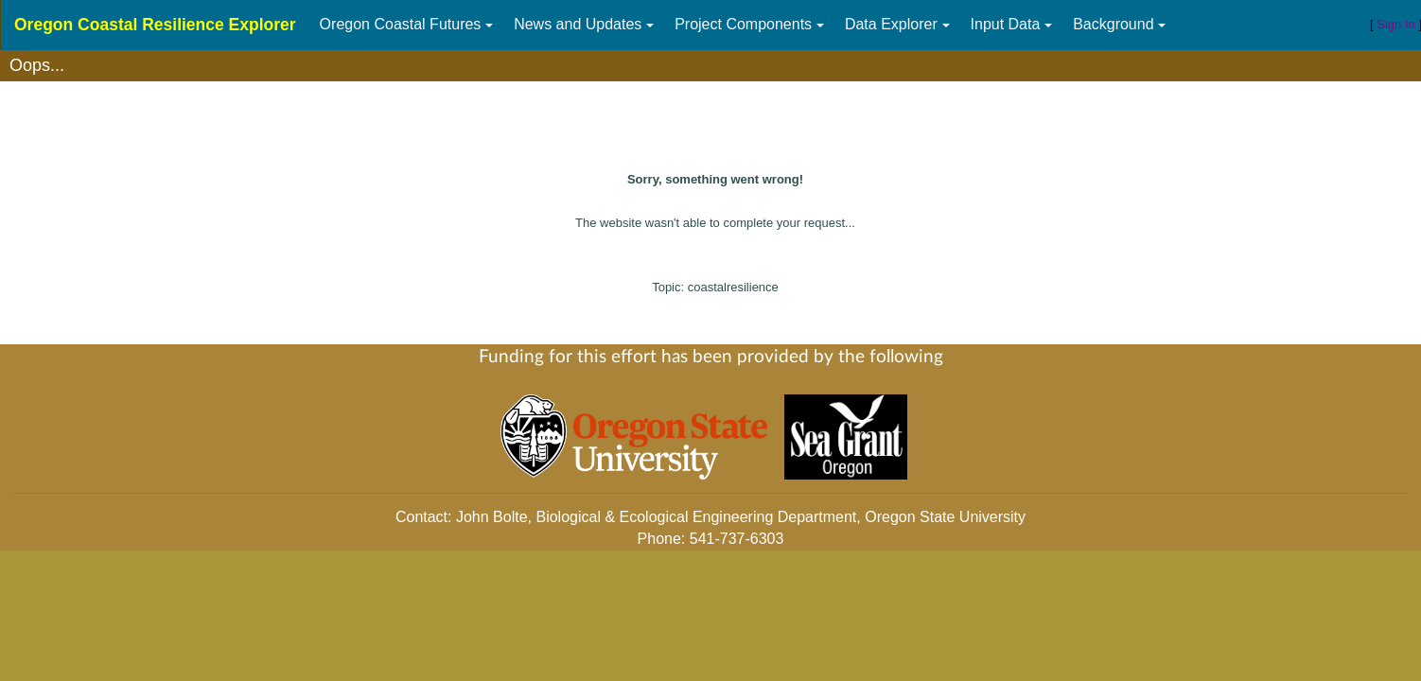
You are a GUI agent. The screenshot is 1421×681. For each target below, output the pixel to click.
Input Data (1006, 24)
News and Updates (577, 24)
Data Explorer (891, 24)
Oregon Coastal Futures (401, 24)
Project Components (743, 24)
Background (1113, 24)
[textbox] (710, 65)
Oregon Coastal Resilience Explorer (155, 24)
